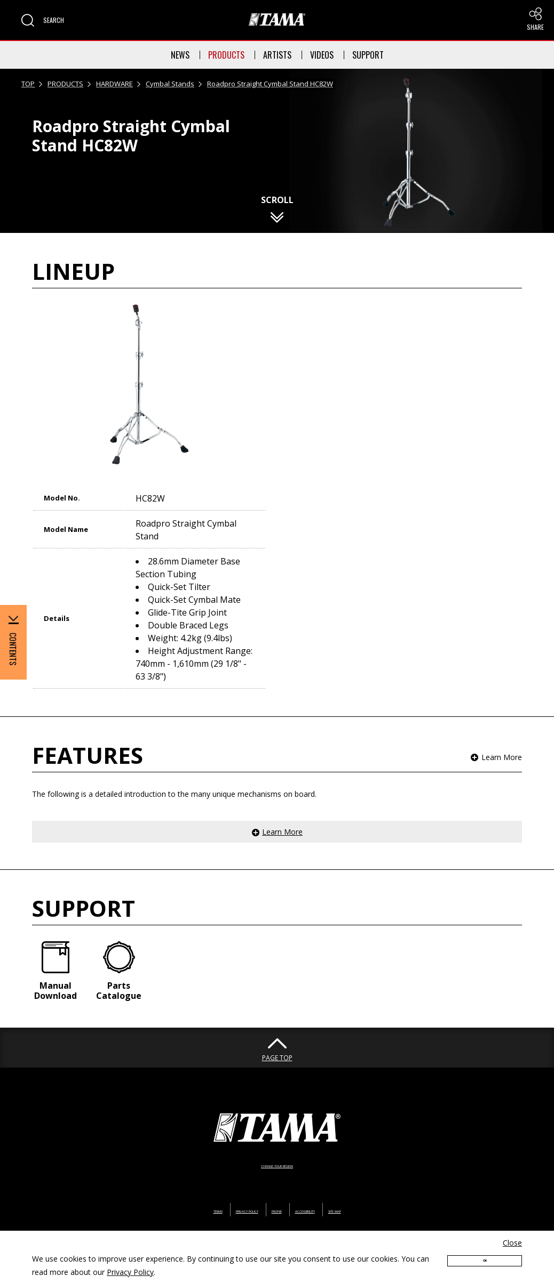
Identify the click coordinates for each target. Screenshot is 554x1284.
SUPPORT (368, 55)
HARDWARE (114, 83)
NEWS (180, 55)
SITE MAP (386, 1193)
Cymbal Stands (170, 83)
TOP (28, 83)
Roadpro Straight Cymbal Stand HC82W (270, 83)
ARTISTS (277, 55)
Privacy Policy (130, 1272)
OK (484, 1264)
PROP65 (275, 1193)
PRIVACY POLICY (218, 1193)
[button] (42, 20)
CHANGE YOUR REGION (277, 1148)
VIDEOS (322, 55)
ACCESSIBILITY (329, 1193)
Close (512, 1243)
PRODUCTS (226, 55)
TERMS (163, 1193)
